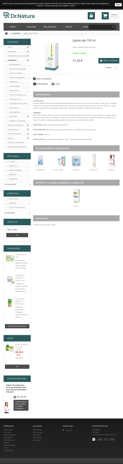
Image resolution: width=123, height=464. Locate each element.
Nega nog (12, 116)
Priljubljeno (50, 27)
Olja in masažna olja (16, 95)
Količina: (109, 68)
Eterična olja (14, 99)
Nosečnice (12, 82)
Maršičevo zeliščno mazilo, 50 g (20, 278)
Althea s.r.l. (12, 199)
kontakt (87, 27)
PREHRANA (11, 52)
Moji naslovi (37, 435)
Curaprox (11, 179)
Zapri (118, 5)
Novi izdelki (7, 432)
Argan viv (11, 166)
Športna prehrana (15, 125)
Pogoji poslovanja (9, 445)
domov (12, 27)
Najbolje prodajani (9, 435)
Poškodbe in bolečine (17, 103)
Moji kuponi (37, 440)
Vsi (17, 366)
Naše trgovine (8, 437)
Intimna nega (13, 86)
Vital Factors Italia (15, 207)
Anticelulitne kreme (16, 69)
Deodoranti (13, 91)
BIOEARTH (11, 203)
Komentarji (41, 218)
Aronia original (14, 170)
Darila (9, 138)
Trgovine (31, 27)
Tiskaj (55, 83)
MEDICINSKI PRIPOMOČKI (16, 147)
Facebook (67, 430)
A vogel (10, 161)
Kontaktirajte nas (9, 440)
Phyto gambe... (59, 170)
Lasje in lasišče (14, 73)
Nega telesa (13, 108)
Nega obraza (13, 112)
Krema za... (94, 170)
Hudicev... (76, 170)
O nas (6, 448)
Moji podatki (37, 437)
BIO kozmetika (14, 65)
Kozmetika (16, 33)
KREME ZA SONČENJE (15, 142)
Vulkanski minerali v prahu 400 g (20, 301)
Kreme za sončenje (16, 121)
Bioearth (11, 174)
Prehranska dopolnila (16, 56)
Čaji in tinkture (13, 134)
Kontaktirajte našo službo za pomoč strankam (21, 405)
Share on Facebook (42, 78)
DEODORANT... (41, 170)
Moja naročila (37, 429)
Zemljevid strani (9, 450)
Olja (9, 47)
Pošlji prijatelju (40, 83)
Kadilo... (76, 206)
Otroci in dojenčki (16, 78)
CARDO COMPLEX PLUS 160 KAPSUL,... (21, 346)
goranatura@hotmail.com (107, 434)
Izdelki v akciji (8, 429)
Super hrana (12, 129)
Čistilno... (112, 170)
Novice (68, 27)
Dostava (6, 442)
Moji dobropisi (37, 432)
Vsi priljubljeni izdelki (17, 326)
